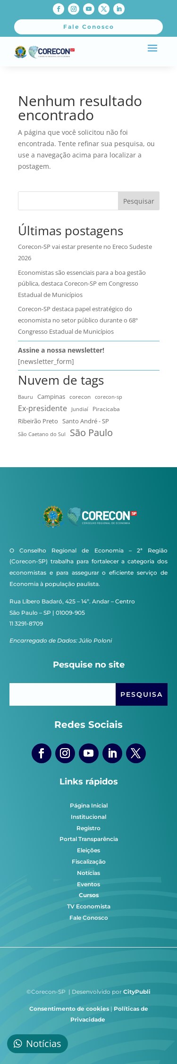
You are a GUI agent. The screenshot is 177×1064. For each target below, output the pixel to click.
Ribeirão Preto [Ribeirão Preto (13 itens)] (38, 421)
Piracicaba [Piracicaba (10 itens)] (106, 408)
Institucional (88, 816)
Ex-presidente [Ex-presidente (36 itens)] (42, 408)
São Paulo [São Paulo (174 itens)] (91, 432)
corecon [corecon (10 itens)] (80, 396)
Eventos (88, 884)
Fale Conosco (88, 917)
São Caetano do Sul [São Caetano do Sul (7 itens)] (42, 433)
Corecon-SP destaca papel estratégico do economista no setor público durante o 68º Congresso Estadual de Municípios (78, 320)
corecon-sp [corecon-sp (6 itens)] (108, 397)
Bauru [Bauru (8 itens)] (25, 396)
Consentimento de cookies (69, 1008)
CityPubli (137, 991)
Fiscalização (89, 861)
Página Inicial (89, 805)
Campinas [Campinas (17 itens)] (51, 396)
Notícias (88, 872)
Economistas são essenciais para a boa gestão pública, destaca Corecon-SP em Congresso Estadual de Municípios (82, 283)
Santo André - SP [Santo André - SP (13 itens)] (85, 421)
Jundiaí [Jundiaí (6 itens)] (79, 409)
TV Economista (88, 906)
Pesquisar (138, 201)
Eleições (88, 850)
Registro (88, 828)
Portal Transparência (88, 838)
